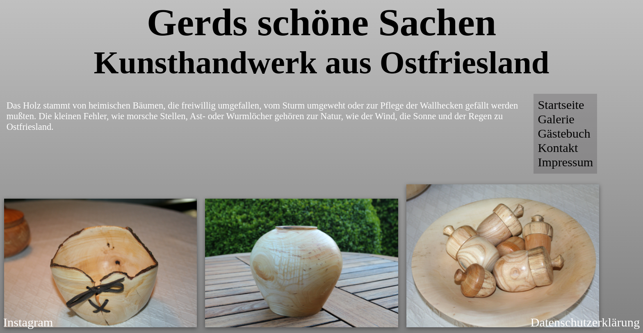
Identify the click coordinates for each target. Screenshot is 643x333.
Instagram (28, 322)
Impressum (565, 162)
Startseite (561, 105)
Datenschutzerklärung (585, 322)
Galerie (556, 119)
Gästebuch (564, 133)
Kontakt (558, 148)
